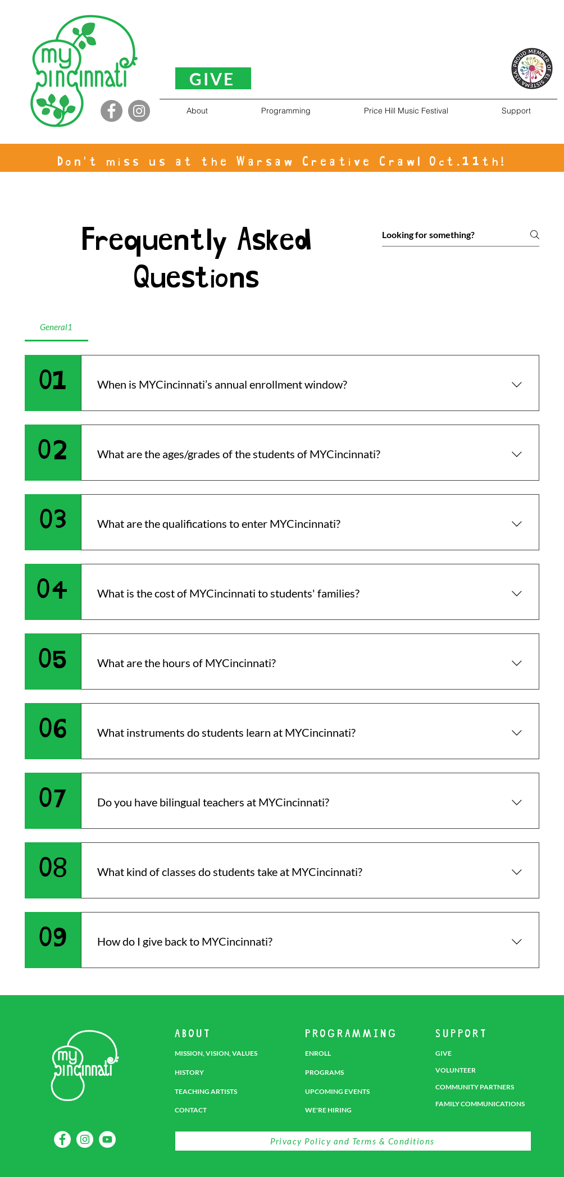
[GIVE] (213, 78)
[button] (197, 111)
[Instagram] (139, 111)
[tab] (56, 326)
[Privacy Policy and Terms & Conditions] (353, 1141)
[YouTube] (107, 1139)
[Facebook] (111, 111)
